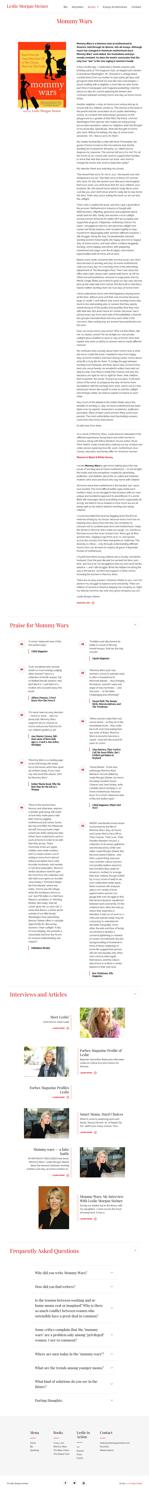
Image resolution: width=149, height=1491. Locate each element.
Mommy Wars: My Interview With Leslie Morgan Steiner (101, 1198)
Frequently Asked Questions (44, 1250)
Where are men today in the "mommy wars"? (69, 1354)
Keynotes (78, 6)
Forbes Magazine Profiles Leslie (49, 1089)
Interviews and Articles (38, 994)
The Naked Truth (61, 1454)
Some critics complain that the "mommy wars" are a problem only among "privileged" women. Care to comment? (69, 1334)
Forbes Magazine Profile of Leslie (101, 1052)
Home (33, 1443)
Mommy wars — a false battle (51, 1151)
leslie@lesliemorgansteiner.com (115, 1443)
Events (80, 1458)
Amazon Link (83, 603)
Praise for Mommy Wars (39, 625)
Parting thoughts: (49, 1400)
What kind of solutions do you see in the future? (66, 1384)
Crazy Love (58, 1443)
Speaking (34, 1450)
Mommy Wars (60, 1446)
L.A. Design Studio (134, 1483)
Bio (66, 6)
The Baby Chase (61, 1450)
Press (79, 1454)
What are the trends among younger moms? (69, 1367)
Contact (136, 6)
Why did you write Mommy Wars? (61, 1272)
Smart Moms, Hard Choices (101, 1114)
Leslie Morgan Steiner (27, 6)
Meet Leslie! (59, 1017)
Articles (80, 1451)
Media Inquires (107, 1450)
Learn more (58, 1028)
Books (92, 6)
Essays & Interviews (115, 6)
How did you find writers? (55, 1286)
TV (78, 1447)
